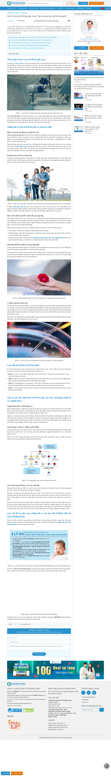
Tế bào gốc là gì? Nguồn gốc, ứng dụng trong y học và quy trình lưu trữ (31, 40)
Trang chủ (10, 13)
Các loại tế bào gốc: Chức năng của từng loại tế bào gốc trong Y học (30, 42)
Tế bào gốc (23, 13)
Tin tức (17, 13)
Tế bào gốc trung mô (22, 146)
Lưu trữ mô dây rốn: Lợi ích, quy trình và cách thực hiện (27, 48)
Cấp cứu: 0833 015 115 (96, 3)
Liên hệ (85, 702)
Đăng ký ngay (39, 654)
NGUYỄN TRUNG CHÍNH (89, 39)
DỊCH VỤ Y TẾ (12, 8)
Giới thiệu (86, 699)
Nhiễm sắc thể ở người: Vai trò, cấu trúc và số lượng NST (92, 129)
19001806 (81, 48)
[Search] (63, 3)
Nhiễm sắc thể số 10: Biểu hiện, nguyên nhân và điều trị (93, 118)
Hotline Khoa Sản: (58, 727)
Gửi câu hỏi (83, 3)
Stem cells (18, 63)
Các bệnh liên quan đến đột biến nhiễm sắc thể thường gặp (93, 107)
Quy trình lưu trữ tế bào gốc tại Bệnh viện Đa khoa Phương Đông (30, 45)
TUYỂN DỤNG (80, 8)
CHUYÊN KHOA (22, 8)
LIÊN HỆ (89, 8)
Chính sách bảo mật (89, 697)
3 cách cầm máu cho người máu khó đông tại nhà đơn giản (93, 96)
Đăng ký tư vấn (97, 48)
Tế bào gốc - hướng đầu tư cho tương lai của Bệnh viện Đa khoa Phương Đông (34, 37)
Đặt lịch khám (17, 773)
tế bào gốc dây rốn (19, 206)
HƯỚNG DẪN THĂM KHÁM (47, 8)
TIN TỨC (60, 8)
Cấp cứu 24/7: (56, 723)
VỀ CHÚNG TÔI (69, 8)
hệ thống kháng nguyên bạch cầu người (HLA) (47, 237)
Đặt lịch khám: (55, 729)
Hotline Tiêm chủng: (58, 725)
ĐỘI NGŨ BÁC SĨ (34, 8)
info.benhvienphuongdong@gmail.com (21, 703)
